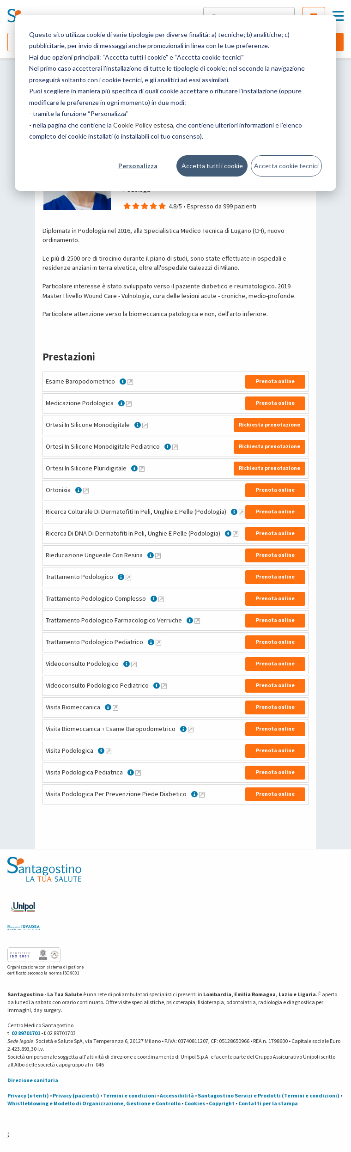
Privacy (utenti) (28, 1095)
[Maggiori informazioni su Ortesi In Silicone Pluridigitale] (142, 468)
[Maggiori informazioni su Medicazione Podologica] (129, 403)
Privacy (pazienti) (76, 1095)
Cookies (194, 1103)
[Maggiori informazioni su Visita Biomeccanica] (115, 707)
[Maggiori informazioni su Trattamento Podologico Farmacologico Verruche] (197, 620)
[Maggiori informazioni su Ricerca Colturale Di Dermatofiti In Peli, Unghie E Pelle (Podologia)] (241, 512)
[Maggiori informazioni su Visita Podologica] (108, 751)
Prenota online (275, 381)
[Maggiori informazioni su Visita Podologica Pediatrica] (138, 772)
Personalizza (137, 166)
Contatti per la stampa (268, 1103)
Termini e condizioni (129, 1095)
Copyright (222, 1103)
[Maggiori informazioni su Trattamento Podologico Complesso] (161, 599)
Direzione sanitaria (32, 1080)
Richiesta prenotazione (269, 424)
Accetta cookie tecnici (286, 166)
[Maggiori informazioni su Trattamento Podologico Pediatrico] (158, 642)
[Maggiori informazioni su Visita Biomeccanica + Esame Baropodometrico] (191, 729)
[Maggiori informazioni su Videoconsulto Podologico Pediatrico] (164, 685)
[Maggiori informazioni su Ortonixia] (86, 490)
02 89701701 (26, 1033)
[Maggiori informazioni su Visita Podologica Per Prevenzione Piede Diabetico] (202, 794)
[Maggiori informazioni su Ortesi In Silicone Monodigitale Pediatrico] (175, 447)
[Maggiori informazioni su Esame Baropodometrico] (130, 381)
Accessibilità (177, 1095)
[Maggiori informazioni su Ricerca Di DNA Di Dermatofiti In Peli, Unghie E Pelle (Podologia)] (235, 533)
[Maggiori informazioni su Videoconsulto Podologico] (134, 664)
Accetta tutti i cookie (212, 166)
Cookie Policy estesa (143, 125)
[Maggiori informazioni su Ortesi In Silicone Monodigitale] (145, 425)
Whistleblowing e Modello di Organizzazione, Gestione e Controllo (94, 1103)
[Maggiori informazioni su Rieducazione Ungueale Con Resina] (158, 555)
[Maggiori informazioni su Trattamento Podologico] (128, 577)
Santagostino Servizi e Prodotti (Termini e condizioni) (268, 1095)
